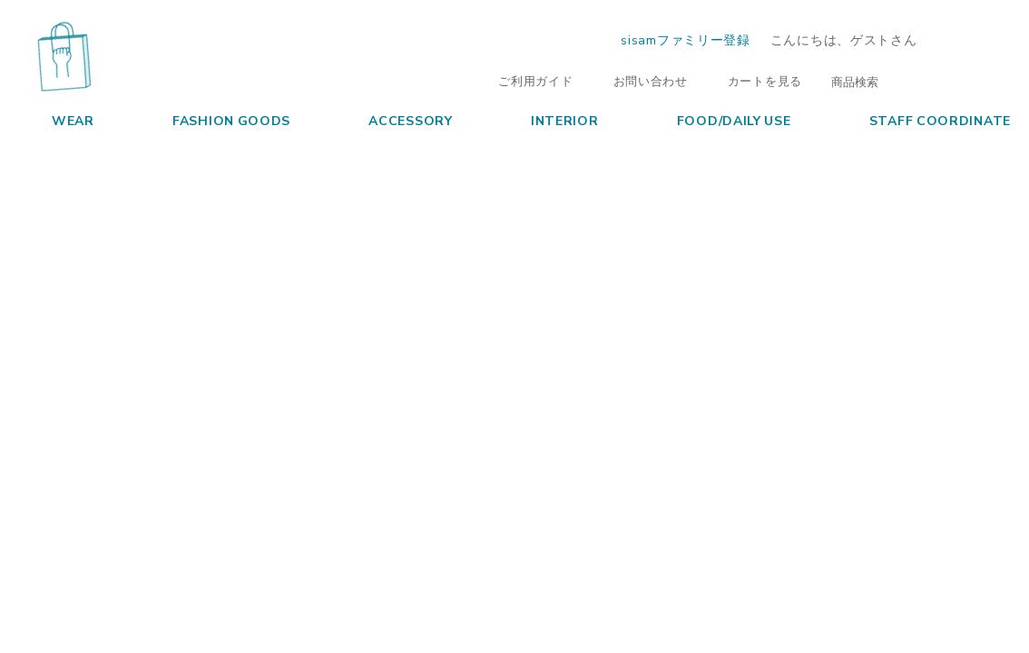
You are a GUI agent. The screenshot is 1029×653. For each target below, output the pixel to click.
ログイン (976, 39)
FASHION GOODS (214, 120)
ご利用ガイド (526, 80)
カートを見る (756, 80)
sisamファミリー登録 (685, 39)
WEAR (56, 120)
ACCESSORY (393, 120)
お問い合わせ (641, 80)
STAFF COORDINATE (923, 120)
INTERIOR (548, 120)
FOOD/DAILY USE (717, 120)
